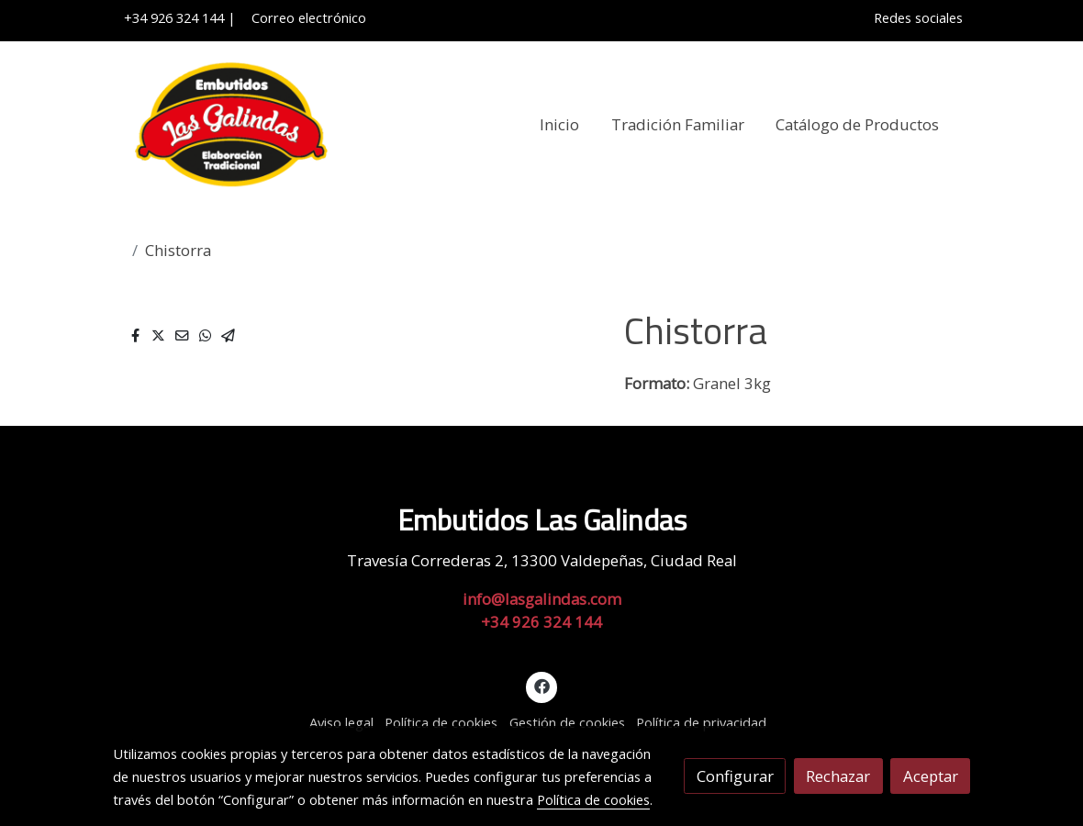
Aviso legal (341, 722)
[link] (230, 125)
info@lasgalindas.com (542, 598)
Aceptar (930, 776)
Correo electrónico (305, 17)
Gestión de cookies (567, 722)
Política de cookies (441, 722)
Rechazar (838, 776)
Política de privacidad (701, 722)
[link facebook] (541, 685)
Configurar (735, 776)
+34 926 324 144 (174, 17)
